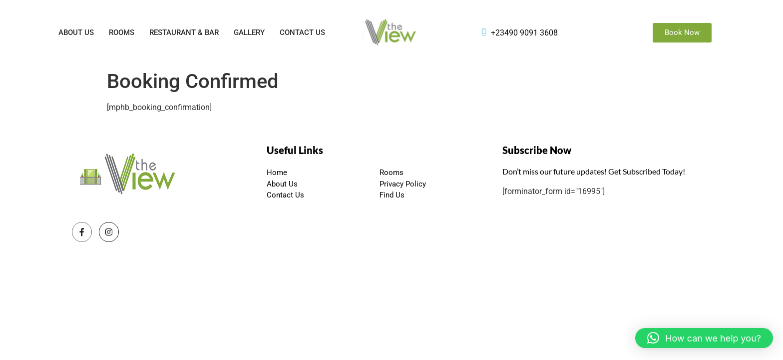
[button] (704, 338)
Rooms (121, 32)
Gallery (249, 32)
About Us (76, 32)
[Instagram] (109, 232)
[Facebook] (82, 232)
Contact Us (302, 32)
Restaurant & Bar (184, 32)
